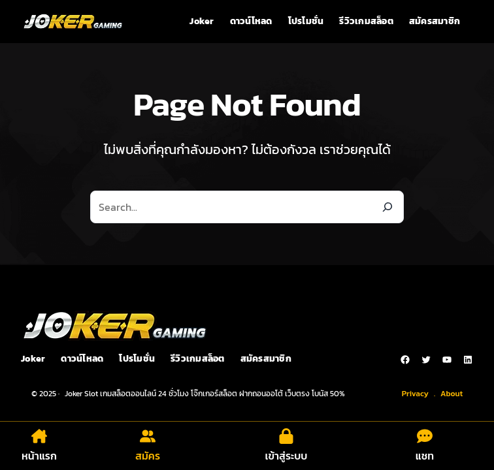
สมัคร (147, 455)
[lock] (286, 436)
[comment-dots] (425, 436)
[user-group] (148, 436)
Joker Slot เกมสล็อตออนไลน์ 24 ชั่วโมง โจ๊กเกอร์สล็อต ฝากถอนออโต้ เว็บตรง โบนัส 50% (205, 394)
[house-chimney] (39, 436)
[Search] (387, 207)
